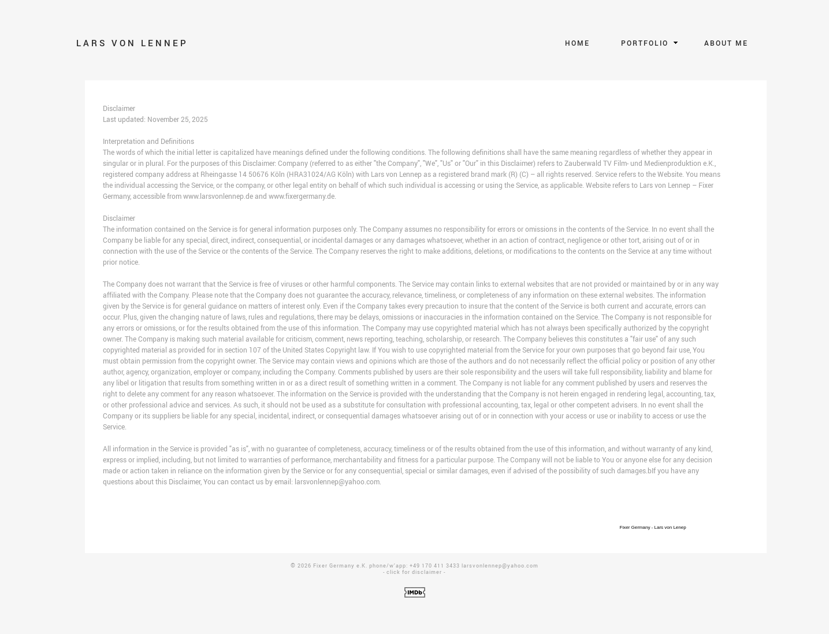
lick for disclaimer (416, 572)
